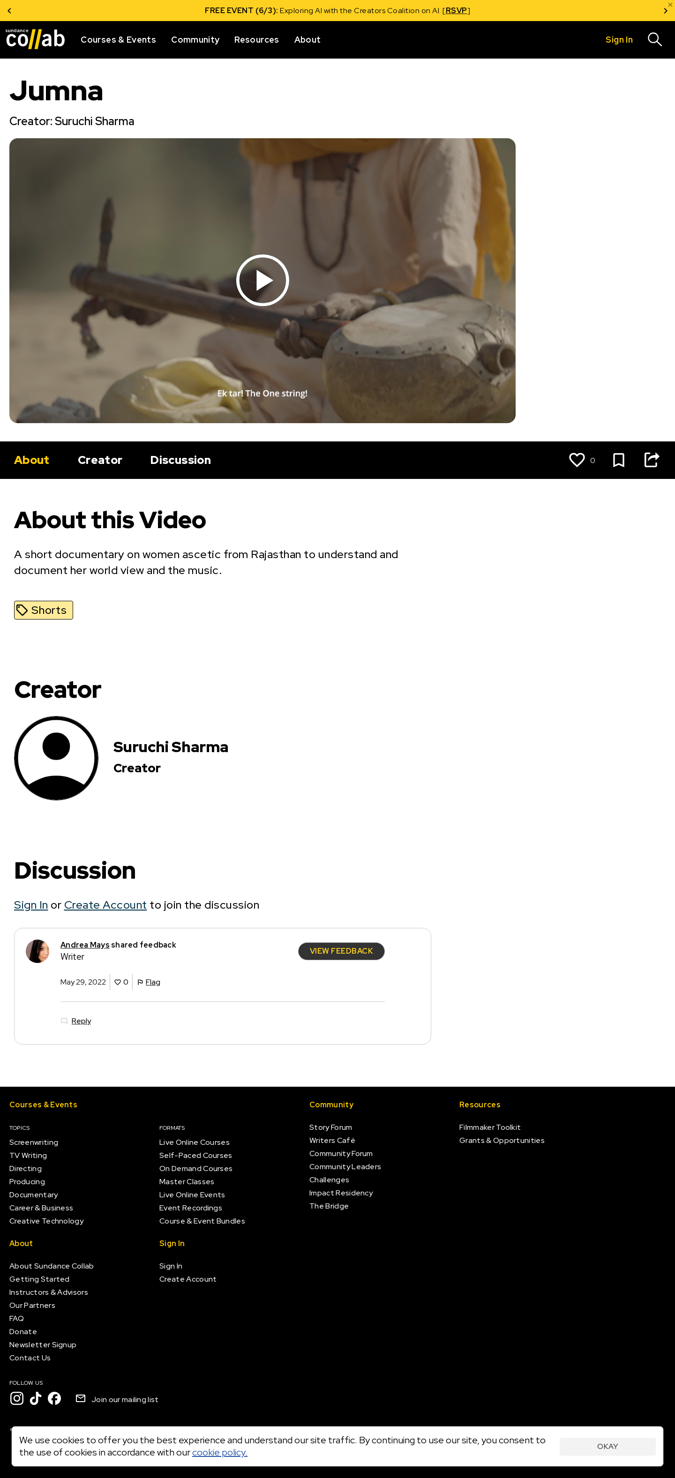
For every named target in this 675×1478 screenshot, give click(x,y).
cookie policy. (220, 1452)
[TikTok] (35, 1398)
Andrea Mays (85, 945)
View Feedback (342, 951)
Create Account (105, 904)
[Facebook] (54, 1398)
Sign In (31, 904)
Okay (607, 1446)
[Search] (655, 40)
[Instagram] (16, 1398)
